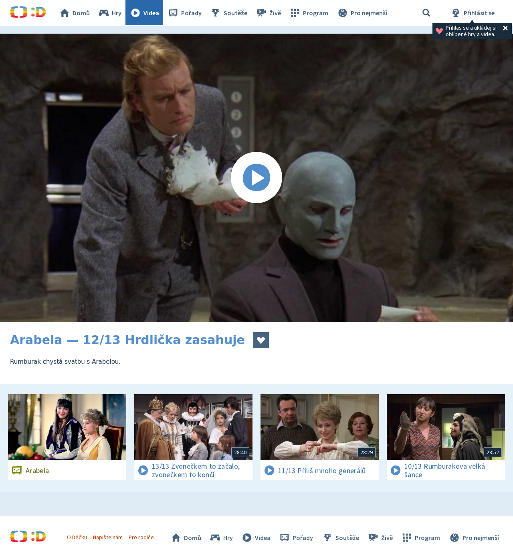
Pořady (185, 13)
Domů (74, 13)
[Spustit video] (256, 178)
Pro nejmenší (362, 13)
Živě (268, 13)
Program (309, 13)
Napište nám (108, 537)
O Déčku (77, 537)
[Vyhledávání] (426, 13)
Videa (145, 13)
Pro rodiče (141, 537)
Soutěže (229, 13)
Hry (110, 13)
